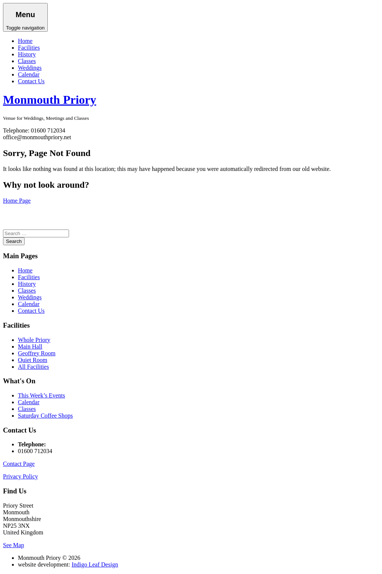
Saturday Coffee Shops (45, 415)
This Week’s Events (41, 395)
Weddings (30, 68)
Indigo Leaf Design (95, 564)
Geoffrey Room (37, 353)
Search (14, 241)
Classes (27, 61)
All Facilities (33, 367)
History (27, 54)
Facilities (29, 47)
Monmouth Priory (49, 99)
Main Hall (30, 346)
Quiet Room (32, 360)
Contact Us (31, 81)
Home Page (17, 200)
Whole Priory (34, 340)
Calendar (29, 74)
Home (25, 41)
